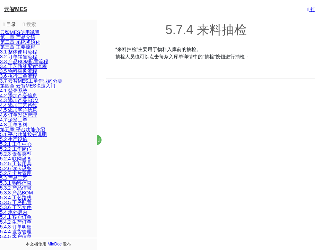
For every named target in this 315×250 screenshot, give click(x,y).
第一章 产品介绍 (17, 37)
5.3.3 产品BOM (16, 192)
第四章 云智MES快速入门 (27, 86)
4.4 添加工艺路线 (18, 105)
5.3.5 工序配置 (16, 202)
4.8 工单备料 (13, 124)
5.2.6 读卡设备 (16, 168)
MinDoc (54, 244)
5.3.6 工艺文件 (16, 207)
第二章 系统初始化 (20, 42)
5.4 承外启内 (13, 212)
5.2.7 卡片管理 (16, 173)
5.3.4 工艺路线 (16, 197)
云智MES (15, 9)
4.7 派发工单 (13, 120)
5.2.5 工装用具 (16, 163)
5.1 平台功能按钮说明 (23, 134)
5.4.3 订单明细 (16, 227)
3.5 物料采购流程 (18, 71)
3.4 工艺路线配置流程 (23, 66)
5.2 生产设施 (13, 139)
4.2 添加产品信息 (18, 95)
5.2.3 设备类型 (16, 154)
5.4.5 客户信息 (16, 236)
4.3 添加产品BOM (19, 100)
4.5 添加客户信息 (18, 110)
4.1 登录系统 (13, 90)
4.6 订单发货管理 (18, 115)
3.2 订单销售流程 (18, 56)
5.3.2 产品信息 (16, 188)
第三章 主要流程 (17, 47)
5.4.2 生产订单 (16, 222)
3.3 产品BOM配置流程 (24, 61)
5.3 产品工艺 (13, 178)
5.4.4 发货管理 (16, 231)
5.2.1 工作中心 (16, 144)
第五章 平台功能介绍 (22, 129)
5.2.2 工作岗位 (16, 149)
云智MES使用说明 (20, 32)
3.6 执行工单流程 (18, 76)
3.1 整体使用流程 (18, 52)
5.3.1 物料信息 (16, 183)
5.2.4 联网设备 (16, 158)
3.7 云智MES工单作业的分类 (31, 81)
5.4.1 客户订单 (16, 217)
